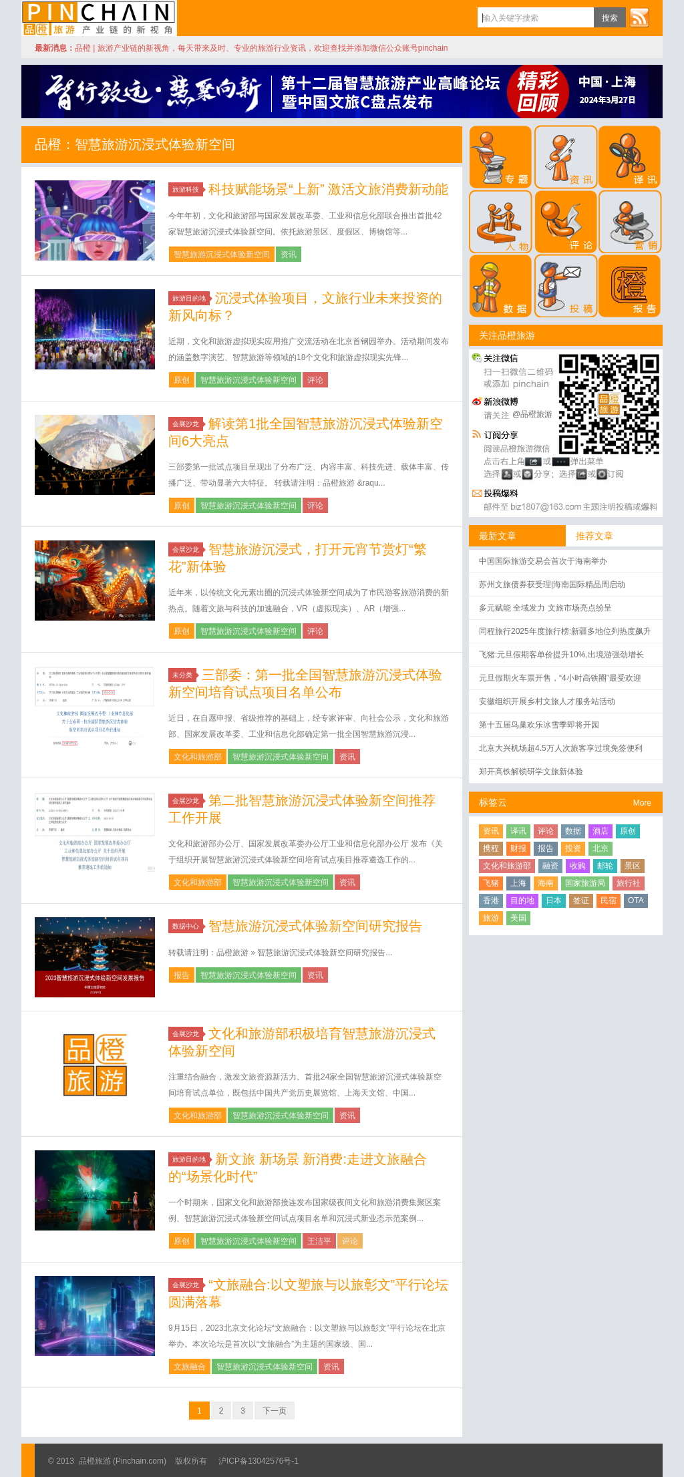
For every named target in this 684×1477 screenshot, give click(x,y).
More (642, 803)
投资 (573, 848)
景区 (633, 865)
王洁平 (319, 1241)
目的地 (522, 900)
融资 (550, 865)
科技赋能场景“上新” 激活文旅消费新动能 (328, 189)
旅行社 (629, 883)
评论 (315, 380)
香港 (491, 900)
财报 (518, 848)
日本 (554, 900)
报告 (182, 975)
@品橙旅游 (532, 414)
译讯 (518, 831)
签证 (581, 900)
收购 (578, 865)
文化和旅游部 (198, 757)
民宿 (609, 900)
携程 (491, 848)
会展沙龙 (187, 424)
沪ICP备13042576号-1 (258, 1461)
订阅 (639, 17)
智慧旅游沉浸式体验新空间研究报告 (315, 926)
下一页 (275, 1411)
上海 (518, 883)
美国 (518, 918)
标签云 (493, 802)
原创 (182, 380)
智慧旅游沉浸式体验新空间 (222, 254)
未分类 (184, 675)
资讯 (289, 254)
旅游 (491, 918)
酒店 (600, 831)
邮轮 (605, 865)
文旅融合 (190, 1366)
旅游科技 (187, 189)
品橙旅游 (99, 18)
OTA (636, 900)
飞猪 (491, 883)
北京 (600, 848)
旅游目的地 (191, 298)
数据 (573, 831)
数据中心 (187, 926)
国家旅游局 (585, 883)
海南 (546, 883)
